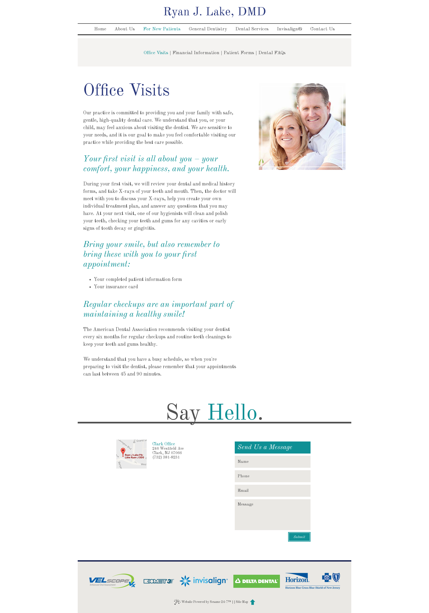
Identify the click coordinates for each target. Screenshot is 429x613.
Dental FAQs (272, 53)
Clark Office (163, 444)
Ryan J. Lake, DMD (214, 12)
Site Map (242, 602)
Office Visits (156, 53)
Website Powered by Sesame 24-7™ (202, 602)
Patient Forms (239, 53)
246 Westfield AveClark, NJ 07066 (168, 451)
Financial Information (195, 53)
